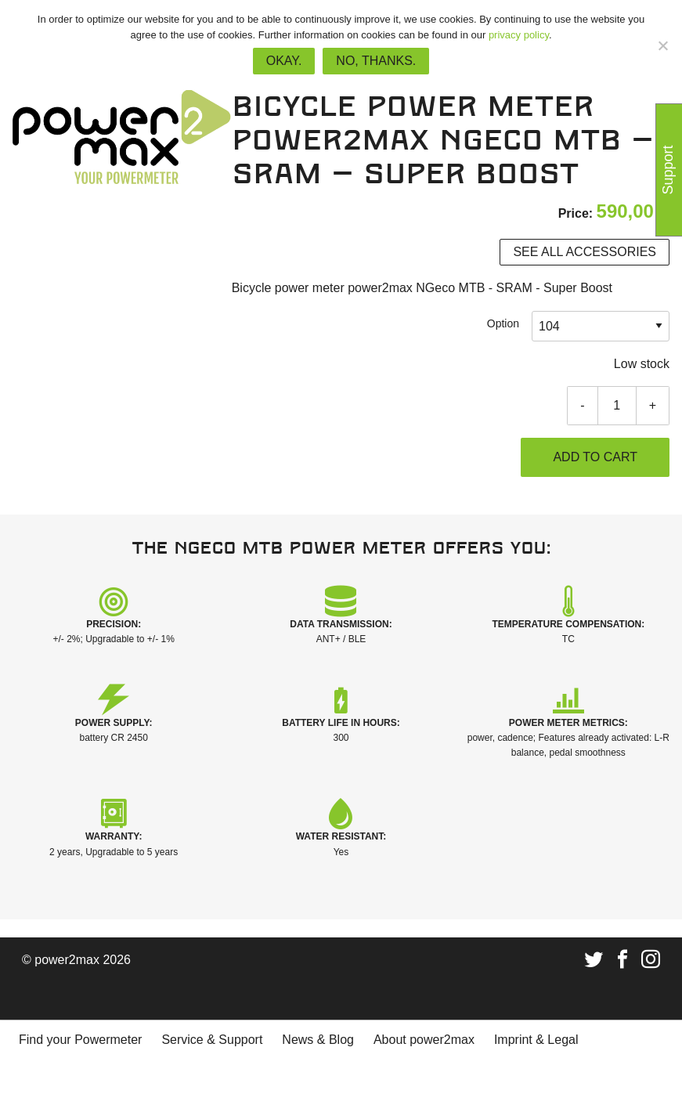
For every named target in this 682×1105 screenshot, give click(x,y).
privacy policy (519, 35)
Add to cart (595, 457)
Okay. (284, 60)
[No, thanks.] (662, 45)
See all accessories (584, 251)
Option (503, 323)
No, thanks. (376, 60)
